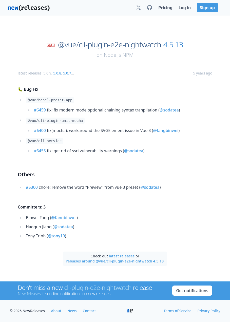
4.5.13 (173, 44)
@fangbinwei (165, 130)
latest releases (122, 256)
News (72, 310)
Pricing (165, 7)
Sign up (207, 7)
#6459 (40, 110)
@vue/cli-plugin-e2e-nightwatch (109, 44)
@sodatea (169, 110)
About (56, 310)
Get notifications (192, 290)
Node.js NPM (118, 54)
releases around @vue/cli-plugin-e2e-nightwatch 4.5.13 (115, 261)
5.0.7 (67, 73)
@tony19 (56, 236)
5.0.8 (57, 73)
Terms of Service (177, 310)
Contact (89, 310)
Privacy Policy (209, 310)
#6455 (40, 151)
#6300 (32, 187)
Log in (185, 7)
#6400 (40, 130)
